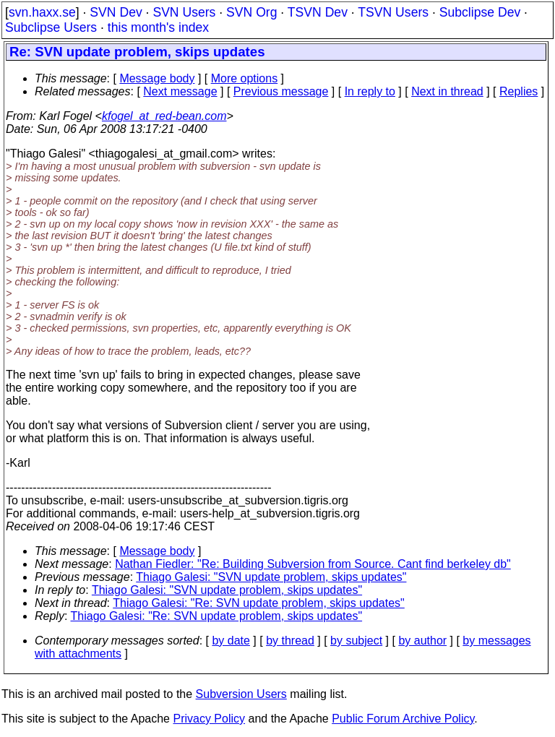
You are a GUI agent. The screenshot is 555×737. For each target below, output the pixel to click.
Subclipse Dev (479, 12)
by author (422, 640)
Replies (518, 91)
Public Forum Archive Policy (403, 718)
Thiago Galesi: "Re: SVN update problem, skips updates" (259, 603)
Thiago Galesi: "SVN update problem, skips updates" (271, 577)
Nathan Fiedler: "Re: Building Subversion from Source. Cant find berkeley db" (313, 564)
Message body (156, 78)
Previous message (281, 91)
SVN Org (251, 12)
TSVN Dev (318, 12)
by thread (290, 640)
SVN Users (183, 12)
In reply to (370, 91)
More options (244, 78)
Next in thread (447, 91)
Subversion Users (241, 694)
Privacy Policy (209, 718)
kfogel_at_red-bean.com (164, 116)
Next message (180, 91)
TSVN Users (393, 12)
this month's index (158, 27)
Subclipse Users (51, 27)
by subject (356, 640)
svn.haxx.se (42, 12)
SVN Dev (116, 12)
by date (230, 640)
